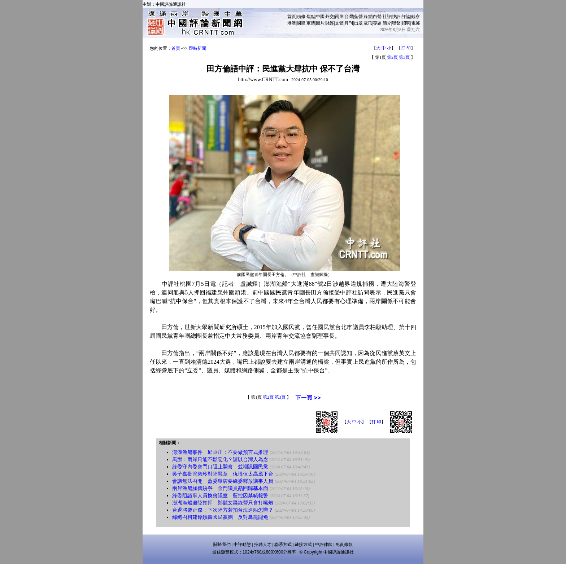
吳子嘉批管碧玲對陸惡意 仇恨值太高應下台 (222, 474)
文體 (339, 23)
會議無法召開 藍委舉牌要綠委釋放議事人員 (222, 481)
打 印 (406, 48)
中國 (320, 16)
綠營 (367, 16)
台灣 (348, 16)
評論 (406, 16)
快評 (396, 16)
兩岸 (339, 16)
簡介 (387, 23)
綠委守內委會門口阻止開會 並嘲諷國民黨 (220, 466)
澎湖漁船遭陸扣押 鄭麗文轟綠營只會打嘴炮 (222, 503)
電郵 (415, 23)
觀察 (415, 16)
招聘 (406, 23)
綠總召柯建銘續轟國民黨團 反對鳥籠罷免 (220, 517)
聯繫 (396, 23)
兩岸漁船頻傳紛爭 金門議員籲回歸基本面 (220, 488)
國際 (301, 23)
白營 (377, 16)
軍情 (310, 23)
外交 (329, 16)
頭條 (301, 16)
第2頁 (392, 57)
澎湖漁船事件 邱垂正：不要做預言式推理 (220, 452)
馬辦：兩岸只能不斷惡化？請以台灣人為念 (220, 459)
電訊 (367, 23)
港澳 (291, 23)
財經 (329, 23)
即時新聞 (197, 48)
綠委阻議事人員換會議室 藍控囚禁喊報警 (220, 495)
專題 (377, 23)
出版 (358, 23)
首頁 (291, 16)
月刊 (348, 23)
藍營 (358, 16)
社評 (387, 16)
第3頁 (404, 57)
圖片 (320, 23)
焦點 (310, 16)
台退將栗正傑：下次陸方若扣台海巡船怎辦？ (222, 510)
